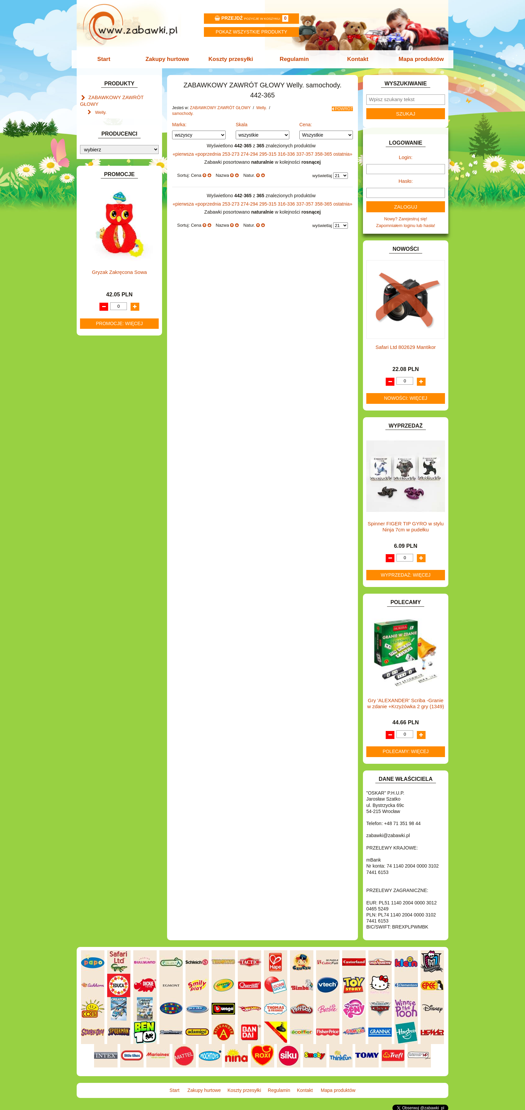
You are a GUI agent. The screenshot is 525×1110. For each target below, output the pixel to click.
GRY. (93, 290)
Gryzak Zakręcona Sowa (119, 641)
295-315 (268, 154)
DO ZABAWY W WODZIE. (113, 267)
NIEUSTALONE (103, 477)
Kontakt (355, 59)
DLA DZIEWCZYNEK (109, 228)
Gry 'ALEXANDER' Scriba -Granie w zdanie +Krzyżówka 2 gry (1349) (405, 703)
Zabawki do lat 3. (111, 152)
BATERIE (97, 213)
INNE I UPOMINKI (106, 297)
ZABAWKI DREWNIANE (112, 454)
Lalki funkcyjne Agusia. (117, 144)
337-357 (305, 154)
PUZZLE (96, 416)
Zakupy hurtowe (169, 59)
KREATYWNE (102, 349)
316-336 (287, 154)
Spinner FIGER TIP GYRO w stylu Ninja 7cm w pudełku (406, 526)
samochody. (113, 119)
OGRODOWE (101, 400)
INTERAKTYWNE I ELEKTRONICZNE (103, 315)
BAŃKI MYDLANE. (106, 205)
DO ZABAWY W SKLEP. (112, 259)
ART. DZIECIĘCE (105, 190)
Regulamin (293, 59)
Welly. (100, 104)
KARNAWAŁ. (101, 326)
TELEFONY (99, 439)
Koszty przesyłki (231, 59)
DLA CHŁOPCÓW (106, 221)
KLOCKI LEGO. (103, 341)
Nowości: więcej (405, 398)
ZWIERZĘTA (100, 469)
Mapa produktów (417, 59)
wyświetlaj (322, 175)
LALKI (94, 370)
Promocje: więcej (119, 692)
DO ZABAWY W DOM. (110, 243)
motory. (109, 111)
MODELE (97, 377)
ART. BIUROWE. (104, 169)
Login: (405, 157)
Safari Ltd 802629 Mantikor (405, 347)
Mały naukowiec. (111, 129)
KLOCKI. (96, 334)
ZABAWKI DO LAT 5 (108, 446)
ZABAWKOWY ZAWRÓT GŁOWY (121, 96)
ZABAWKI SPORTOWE (111, 462)
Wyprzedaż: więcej (406, 575)
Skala (241, 124)
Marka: (179, 124)
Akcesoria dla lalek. (114, 159)
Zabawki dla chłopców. (117, 136)
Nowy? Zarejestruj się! (405, 218)
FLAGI (94, 282)
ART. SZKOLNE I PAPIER (113, 198)
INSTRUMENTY (104, 305)
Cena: (305, 124)
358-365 (324, 154)
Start (107, 59)
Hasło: (405, 181)
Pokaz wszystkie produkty (251, 31)
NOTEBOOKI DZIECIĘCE (113, 393)
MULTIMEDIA (101, 385)
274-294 (250, 154)
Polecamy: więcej (406, 751)
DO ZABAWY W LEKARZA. (115, 236)
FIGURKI (97, 274)
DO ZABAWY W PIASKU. (113, 251)
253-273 (231, 154)
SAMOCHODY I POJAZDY (114, 431)
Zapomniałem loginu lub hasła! (405, 225)
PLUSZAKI (98, 408)
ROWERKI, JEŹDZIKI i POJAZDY (121, 424)
